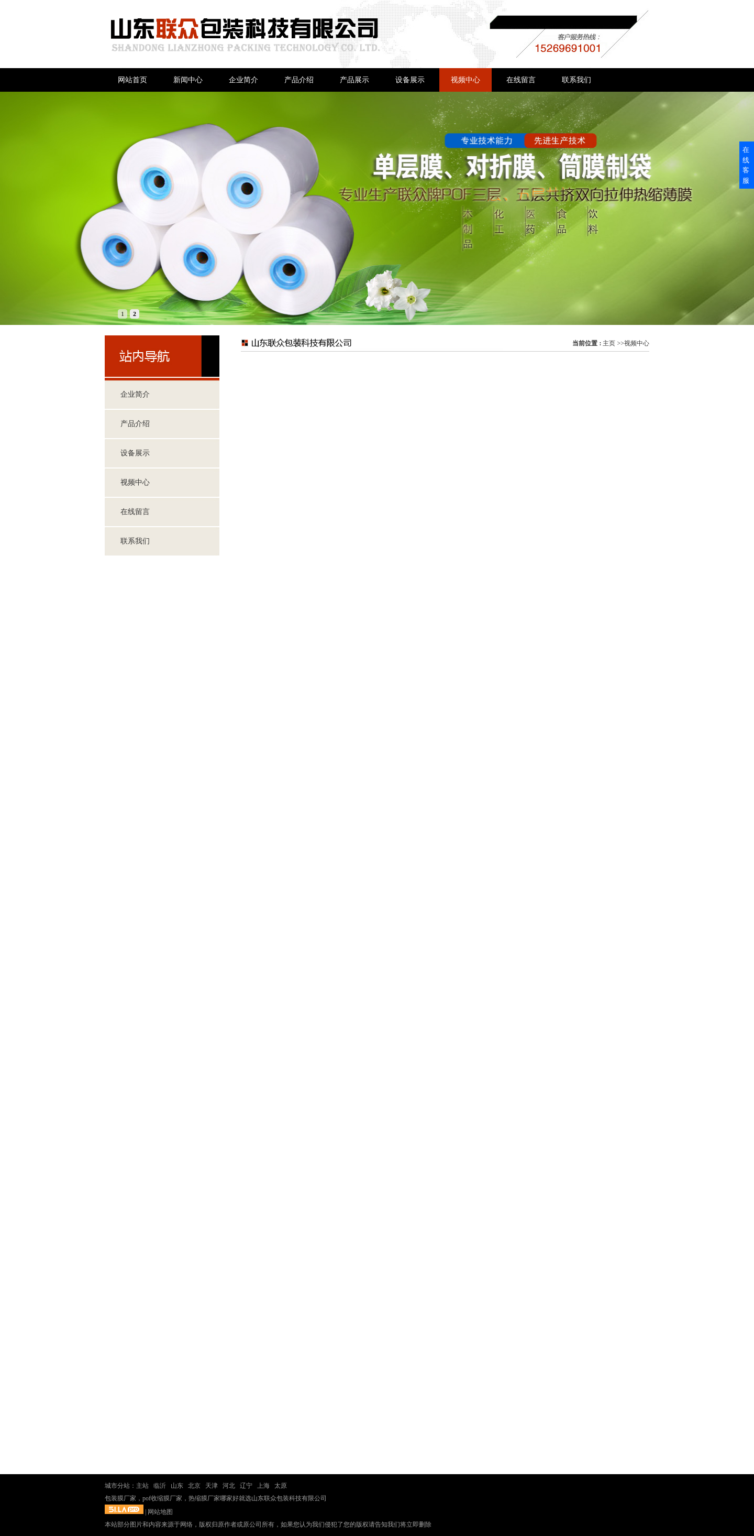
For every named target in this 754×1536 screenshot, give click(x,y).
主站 (142, 1485)
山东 (177, 1485)
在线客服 (745, 165)
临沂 (159, 1485)
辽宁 (246, 1485)
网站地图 (160, 1512)
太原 (280, 1485)
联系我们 (135, 541)
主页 (609, 343)
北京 (194, 1485)
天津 (211, 1485)
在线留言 (135, 512)
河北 (229, 1485)
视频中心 (636, 343)
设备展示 (135, 453)
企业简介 (135, 394)
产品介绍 (135, 424)
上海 (263, 1485)
